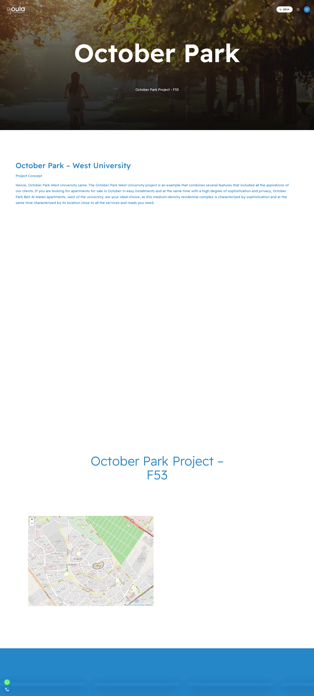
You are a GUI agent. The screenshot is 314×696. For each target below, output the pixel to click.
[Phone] (7, 689)
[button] (307, 9)
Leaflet (127, 605)
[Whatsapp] (7, 682)
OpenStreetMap (139, 605)
